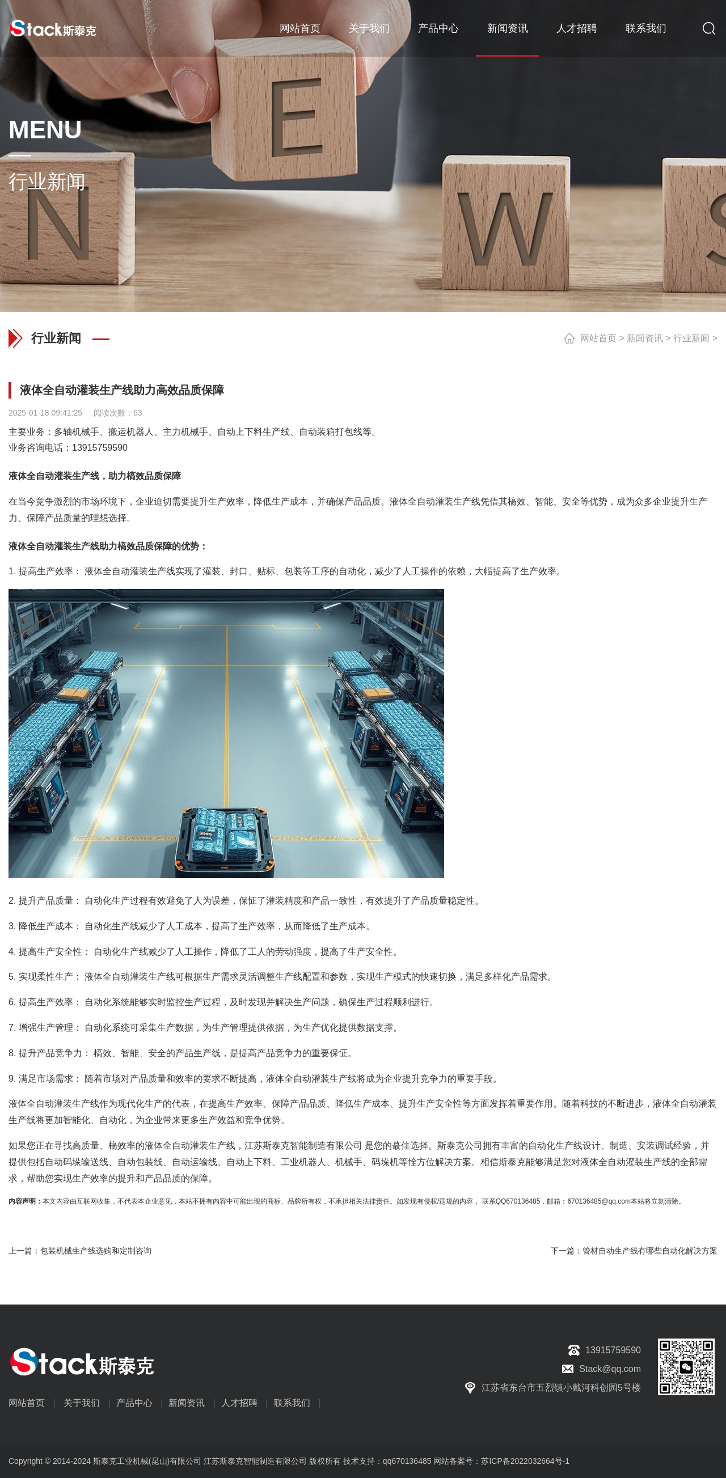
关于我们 (369, 28)
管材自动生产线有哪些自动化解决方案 (650, 1250)
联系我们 (646, 28)
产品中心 (438, 28)
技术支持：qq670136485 (386, 1461)
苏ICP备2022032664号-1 (525, 1461)
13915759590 (100, 447)
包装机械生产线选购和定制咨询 (95, 1250)
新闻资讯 (507, 28)
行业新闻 (691, 338)
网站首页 (300, 28)
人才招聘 (576, 28)
